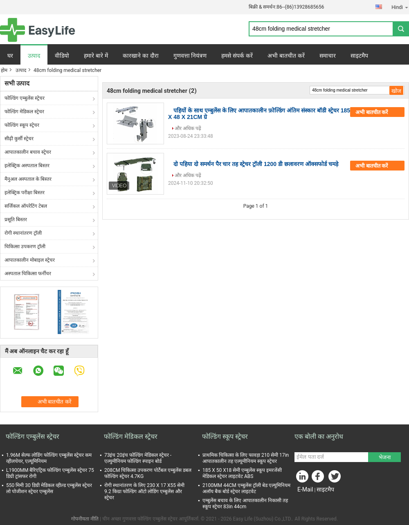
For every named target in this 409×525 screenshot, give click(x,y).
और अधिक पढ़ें (188, 128)
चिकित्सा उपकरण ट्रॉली (24, 246)
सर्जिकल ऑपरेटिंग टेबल (25, 206)
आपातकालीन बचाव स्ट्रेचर (27, 152)
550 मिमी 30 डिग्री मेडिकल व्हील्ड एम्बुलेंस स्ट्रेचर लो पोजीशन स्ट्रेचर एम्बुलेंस (49, 488)
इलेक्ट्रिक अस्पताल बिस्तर (26, 165)
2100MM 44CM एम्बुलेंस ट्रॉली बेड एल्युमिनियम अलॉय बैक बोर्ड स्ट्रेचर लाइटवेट (246, 488)
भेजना (385, 457)
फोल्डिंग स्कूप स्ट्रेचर (21, 125)
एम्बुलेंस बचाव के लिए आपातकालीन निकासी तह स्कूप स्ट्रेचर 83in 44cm (245, 503)
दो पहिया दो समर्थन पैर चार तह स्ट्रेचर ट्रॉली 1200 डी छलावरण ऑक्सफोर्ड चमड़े (255, 164)
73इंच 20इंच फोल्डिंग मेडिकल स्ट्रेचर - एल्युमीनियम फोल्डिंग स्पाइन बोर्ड (137, 458)
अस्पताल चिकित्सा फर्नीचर (27, 273)
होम (4, 70)
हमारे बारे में (96, 55)
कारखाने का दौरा (141, 55)
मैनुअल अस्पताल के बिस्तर (28, 179)
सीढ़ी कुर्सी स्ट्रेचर (19, 138)
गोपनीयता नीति (85, 519)
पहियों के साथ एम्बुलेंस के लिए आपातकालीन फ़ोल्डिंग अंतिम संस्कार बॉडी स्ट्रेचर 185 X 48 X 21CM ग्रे (259, 113)
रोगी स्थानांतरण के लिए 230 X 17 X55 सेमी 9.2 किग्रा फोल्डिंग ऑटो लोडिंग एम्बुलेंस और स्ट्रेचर (144, 491)
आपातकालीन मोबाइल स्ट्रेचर (29, 260)
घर (10, 55)
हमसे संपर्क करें (237, 55)
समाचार (327, 55)
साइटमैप (359, 55)
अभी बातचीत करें (286, 55)
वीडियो (62, 55)
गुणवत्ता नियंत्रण (190, 55)
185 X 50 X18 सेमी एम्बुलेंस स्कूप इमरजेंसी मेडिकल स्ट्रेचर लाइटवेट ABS (242, 473)
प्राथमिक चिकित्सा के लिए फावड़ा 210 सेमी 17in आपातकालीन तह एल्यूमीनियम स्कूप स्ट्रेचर (245, 458)
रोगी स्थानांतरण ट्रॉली (23, 233)
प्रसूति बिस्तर (15, 219)
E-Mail (305, 489)
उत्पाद (34, 55)
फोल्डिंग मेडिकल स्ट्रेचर (24, 111)
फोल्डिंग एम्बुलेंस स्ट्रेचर (24, 98)
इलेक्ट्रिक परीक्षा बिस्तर (24, 192)
